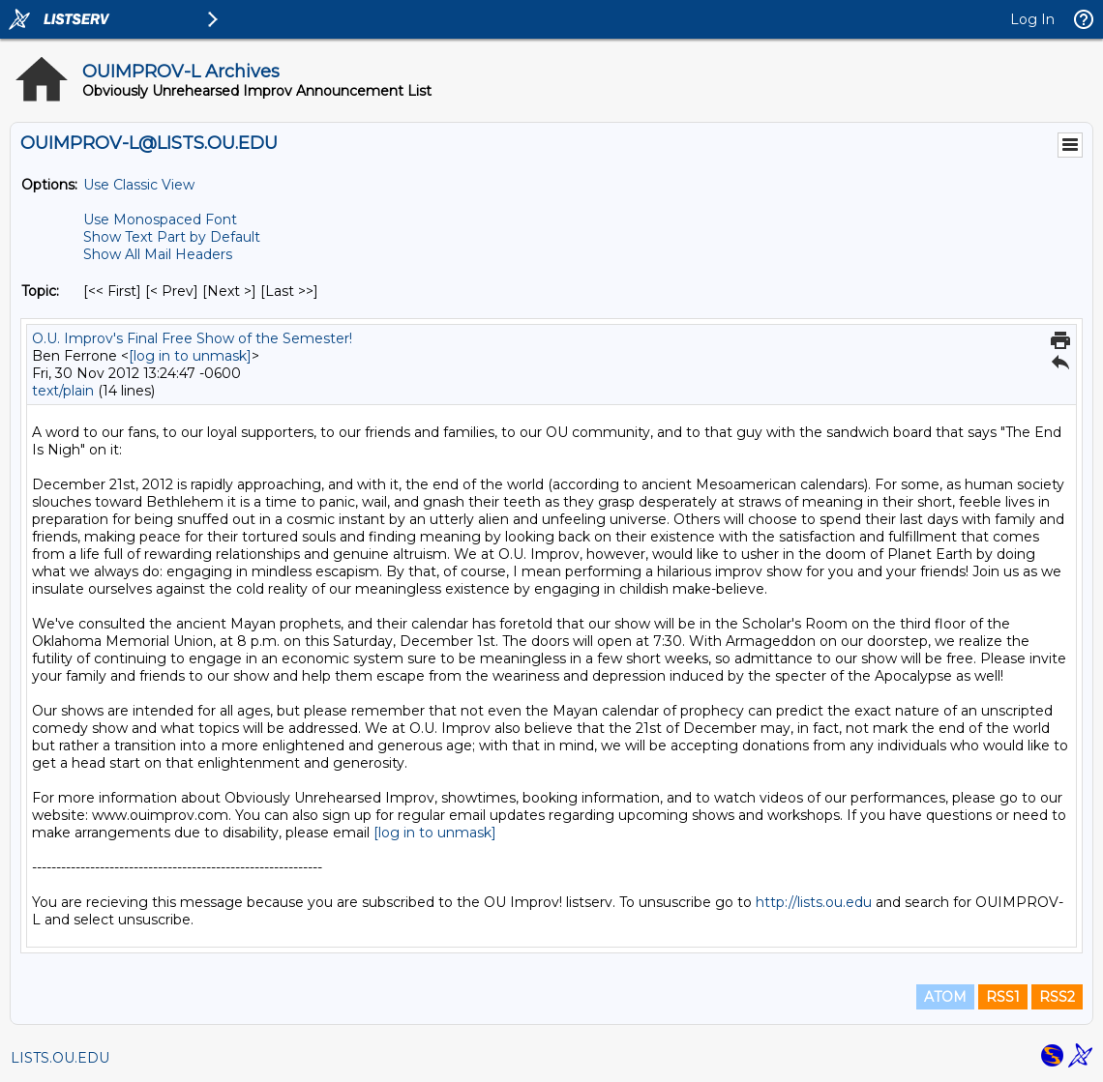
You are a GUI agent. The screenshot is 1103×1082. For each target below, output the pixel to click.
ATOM (945, 997)
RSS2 (1057, 997)
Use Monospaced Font (160, 219)
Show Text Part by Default (171, 237)
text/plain (63, 390)
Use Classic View (138, 184)
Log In (1032, 19)
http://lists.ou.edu (814, 902)
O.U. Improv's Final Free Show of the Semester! (192, 338)
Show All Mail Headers (157, 254)
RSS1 (1003, 997)
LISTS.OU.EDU (60, 1058)
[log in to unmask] (190, 356)
